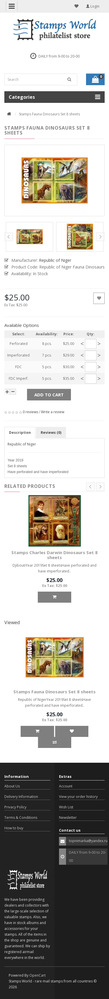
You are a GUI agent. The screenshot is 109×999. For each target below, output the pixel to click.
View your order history (78, 796)
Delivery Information (21, 796)
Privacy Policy (15, 807)
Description (20, 432)
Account (65, 786)
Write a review (52, 411)
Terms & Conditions (20, 817)
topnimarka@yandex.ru (88, 840)
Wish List (66, 807)
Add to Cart (49, 395)
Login (92, 6)
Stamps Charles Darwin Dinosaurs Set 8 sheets (54, 554)
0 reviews (30, 411)
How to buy (13, 828)
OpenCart (37, 975)
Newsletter (68, 817)
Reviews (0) (51, 432)
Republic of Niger (22, 444)
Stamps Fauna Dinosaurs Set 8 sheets (54, 691)
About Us (12, 786)
